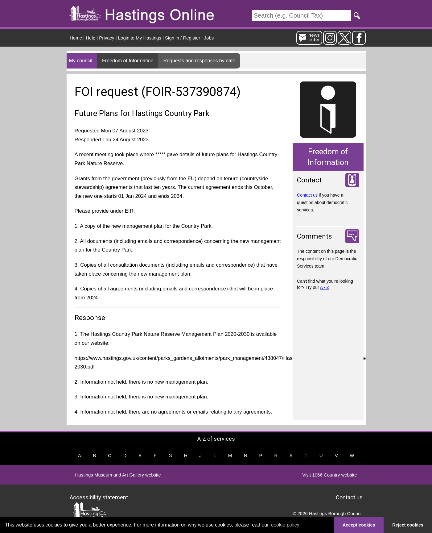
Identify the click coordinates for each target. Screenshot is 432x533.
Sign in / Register (182, 37)
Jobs (209, 37)
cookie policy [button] (285, 524)
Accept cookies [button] (359, 525)
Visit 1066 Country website (329, 474)
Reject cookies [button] (407, 525)
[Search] (301, 15)
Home (76, 37)
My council (81, 60)
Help (90, 37)
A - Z (324, 287)
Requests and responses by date (199, 60)
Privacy (106, 37)
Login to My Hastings (139, 37)
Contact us (307, 195)
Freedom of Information (127, 60)
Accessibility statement (99, 497)
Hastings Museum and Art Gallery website (118, 474)
